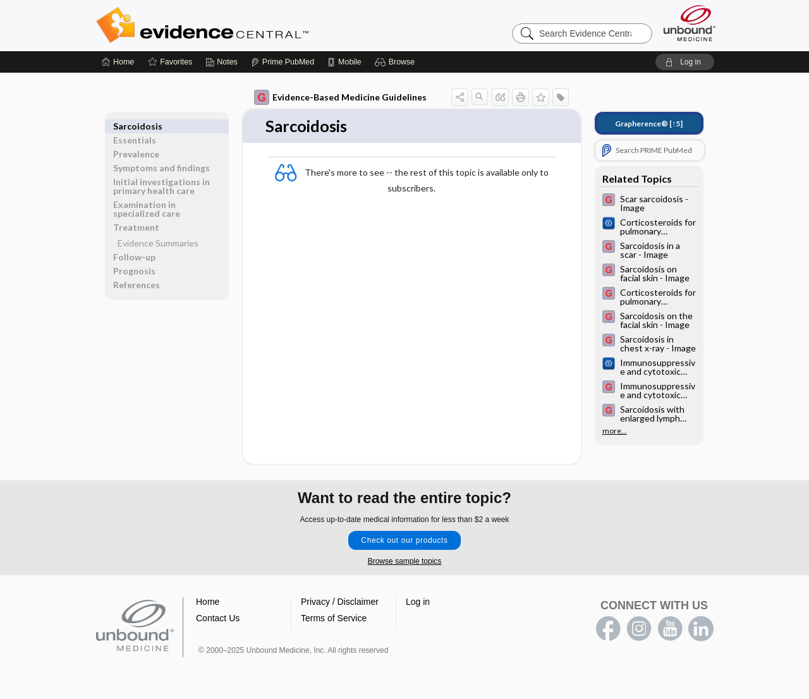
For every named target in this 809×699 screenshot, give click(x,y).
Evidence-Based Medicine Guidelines (340, 97)
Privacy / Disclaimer (340, 602)
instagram (639, 629)
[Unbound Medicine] (689, 23)
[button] (396, 62)
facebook (608, 629)
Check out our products (404, 541)
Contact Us (218, 619)
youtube (670, 629)
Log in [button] (418, 602)
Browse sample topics (405, 561)
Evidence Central (253, 25)
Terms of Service (334, 619)
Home (207, 602)
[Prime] (282, 62)
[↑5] (649, 123)
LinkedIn (701, 629)
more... (614, 431)
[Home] (118, 62)
